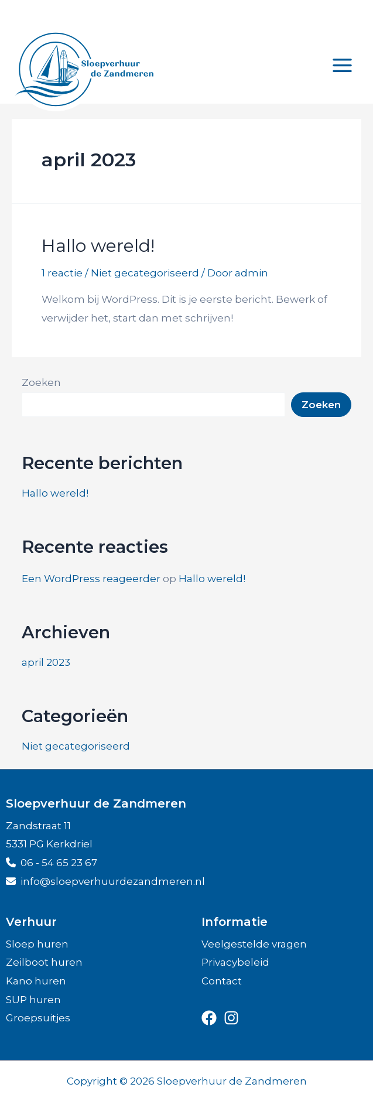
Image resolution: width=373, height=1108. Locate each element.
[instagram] (231, 1017)
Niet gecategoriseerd (145, 273)
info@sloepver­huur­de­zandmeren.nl (105, 881)
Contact (221, 981)
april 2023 (46, 662)
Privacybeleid (235, 962)
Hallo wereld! (98, 246)
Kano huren (36, 981)
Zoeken (41, 382)
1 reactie (62, 273)
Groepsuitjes (38, 1018)
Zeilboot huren (44, 962)
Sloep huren (37, 944)
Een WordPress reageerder (91, 578)
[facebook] (209, 1017)
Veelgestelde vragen (254, 944)
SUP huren (33, 1000)
